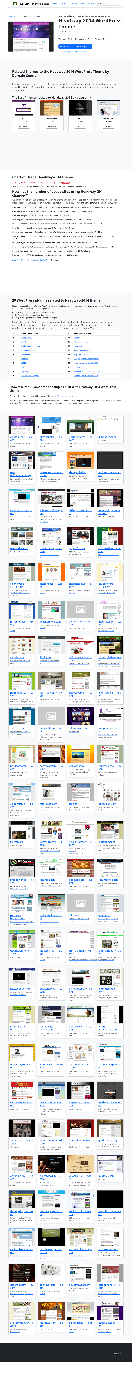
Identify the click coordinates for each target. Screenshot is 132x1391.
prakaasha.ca (77, 792)
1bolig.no (45, 684)
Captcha (24, 394)
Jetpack (23, 369)
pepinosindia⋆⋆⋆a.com (80, 908)
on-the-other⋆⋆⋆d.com (107, 1055)
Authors (74, 4)
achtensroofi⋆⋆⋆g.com (51, 538)
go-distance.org (107, 1167)
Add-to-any (25, 386)
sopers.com (17, 755)
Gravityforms (79, 394)
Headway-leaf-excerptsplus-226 (86, 402)
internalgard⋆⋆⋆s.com (21, 1055)
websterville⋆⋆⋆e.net (51, 943)
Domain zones (117, 1376)
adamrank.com (78, 755)
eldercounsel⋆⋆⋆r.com (109, 721)
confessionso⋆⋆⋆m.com (109, 794)
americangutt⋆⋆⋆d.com (51, 1169)
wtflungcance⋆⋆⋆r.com (80, 685)
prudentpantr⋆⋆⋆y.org (21, 794)
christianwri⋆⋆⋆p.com (21, 538)
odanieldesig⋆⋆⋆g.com (51, 756)
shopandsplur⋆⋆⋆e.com (80, 612)
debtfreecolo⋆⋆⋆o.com (80, 1055)
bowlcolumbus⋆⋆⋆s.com (51, 1131)
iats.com (74, 942)
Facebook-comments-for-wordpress (87, 398)
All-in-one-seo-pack (81, 369)
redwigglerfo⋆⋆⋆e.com (110, 685)
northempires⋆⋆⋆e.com (80, 465)
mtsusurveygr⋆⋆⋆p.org (22, 650)
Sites (82, 4)
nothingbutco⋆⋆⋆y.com (21, 721)
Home (87, 1376)
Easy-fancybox (79, 381)
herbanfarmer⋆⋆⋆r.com (80, 870)
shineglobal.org (78, 499)
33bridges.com (107, 463)
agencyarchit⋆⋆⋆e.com (51, 1313)
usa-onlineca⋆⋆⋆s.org (20, 500)
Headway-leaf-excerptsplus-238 (86, 390)
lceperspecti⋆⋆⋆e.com (80, 1131)
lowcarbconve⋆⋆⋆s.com (51, 870)
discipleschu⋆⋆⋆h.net (80, 1351)
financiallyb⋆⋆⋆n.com (21, 1093)
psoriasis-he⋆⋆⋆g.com (17, 943)
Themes (55, 4)
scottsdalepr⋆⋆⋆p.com (51, 721)
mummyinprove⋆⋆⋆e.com (109, 538)
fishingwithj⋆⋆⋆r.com (21, 1239)
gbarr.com (104, 942)
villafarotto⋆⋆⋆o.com (80, 1204)
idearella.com (48, 906)
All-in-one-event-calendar (83, 377)
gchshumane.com (50, 648)
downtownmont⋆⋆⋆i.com (21, 979)
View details (23, 126)
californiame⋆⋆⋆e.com (21, 1277)
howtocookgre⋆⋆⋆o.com (51, 794)
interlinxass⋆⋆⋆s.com (51, 612)
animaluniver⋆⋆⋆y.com (80, 1277)
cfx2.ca (73, 830)
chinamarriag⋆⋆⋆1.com (51, 576)
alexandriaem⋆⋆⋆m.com (80, 1093)
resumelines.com (108, 906)
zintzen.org (16, 868)
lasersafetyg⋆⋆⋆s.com (109, 1093)
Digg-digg (24, 398)
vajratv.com (17, 684)
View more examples (67, 423)
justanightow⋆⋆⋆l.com (80, 650)
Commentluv (26, 381)
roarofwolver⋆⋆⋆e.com (51, 1351)
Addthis (24, 390)
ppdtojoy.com (106, 1202)
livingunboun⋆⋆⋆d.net (109, 756)
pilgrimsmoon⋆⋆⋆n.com (109, 1017)
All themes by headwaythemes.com (72, 52)
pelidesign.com (107, 830)
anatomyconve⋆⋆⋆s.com (22, 1351)
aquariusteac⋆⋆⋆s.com (109, 1351)
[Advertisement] (66, 150)
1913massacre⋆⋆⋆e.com (21, 1169)
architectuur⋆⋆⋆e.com (109, 500)
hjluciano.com (106, 868)
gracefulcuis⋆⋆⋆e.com (51, 979)
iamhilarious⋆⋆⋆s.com (109, 979)
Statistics (90, 4)
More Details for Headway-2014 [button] (75, 46)
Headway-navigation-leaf (30, 373)
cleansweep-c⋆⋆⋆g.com (17, 612)
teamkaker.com (19, 575)
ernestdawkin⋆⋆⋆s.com (51, 1204)
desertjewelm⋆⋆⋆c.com (21, 1313)
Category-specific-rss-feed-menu (86, 386)
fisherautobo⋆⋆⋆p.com (80, 1017)
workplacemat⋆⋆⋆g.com (51, 1093)
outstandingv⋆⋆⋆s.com (51, 1017)
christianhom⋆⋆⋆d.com (80, 979)
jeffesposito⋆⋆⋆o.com (80, 538)
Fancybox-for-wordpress (30, 402)
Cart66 (76, 364)
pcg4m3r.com (77, 575)
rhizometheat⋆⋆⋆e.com (109, 576)
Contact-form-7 (26, 364)
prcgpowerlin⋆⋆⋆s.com (22, 908)
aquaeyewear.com (79, 1311)
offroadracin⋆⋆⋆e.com (21, 1204)
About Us (117, 1381)
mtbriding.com (48, 830)
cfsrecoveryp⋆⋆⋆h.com (80, 721)
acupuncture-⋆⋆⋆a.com (106, 612)
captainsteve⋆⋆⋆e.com (21, 1131)
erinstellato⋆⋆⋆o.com (80, 1169)
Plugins (64, 4)
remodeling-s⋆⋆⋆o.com (47, 1055)
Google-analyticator (28, 377)
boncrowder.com (108, 1276)
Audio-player (79, 373)
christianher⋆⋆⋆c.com (21, 465)
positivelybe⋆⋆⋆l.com (51, 1239)
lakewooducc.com (20, 1015)
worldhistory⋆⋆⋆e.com (109, 1239)
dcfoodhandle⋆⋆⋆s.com (109, 1313)
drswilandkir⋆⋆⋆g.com (51, 465)
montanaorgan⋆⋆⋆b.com (51, 1277)
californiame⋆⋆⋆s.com (21, 832)
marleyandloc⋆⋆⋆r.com (110, 1131)
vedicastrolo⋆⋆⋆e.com (80, 1239)
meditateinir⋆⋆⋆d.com (109, 650)
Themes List (13, 16)
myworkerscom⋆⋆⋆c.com (51, 500)
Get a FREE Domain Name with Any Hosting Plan (30, 287)
